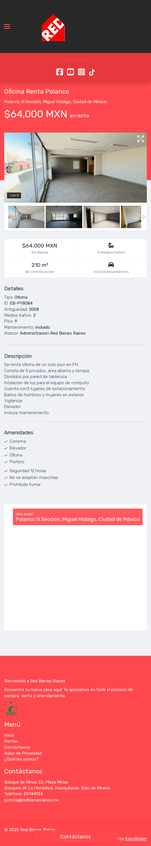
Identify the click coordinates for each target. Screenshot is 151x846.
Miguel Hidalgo (57, 101)
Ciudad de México (90, 101)
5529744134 (75, 60)
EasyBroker (136, 838)
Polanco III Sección (22, 101)
